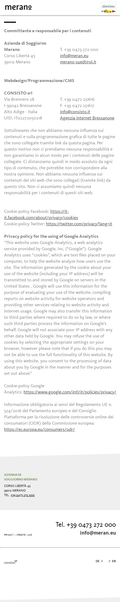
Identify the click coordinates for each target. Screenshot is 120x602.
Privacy (9, 535)
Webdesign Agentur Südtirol (10, 561)
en (114, 561)
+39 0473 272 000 (23, 495)
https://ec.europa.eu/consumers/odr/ (39, 429)
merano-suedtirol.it (78, 62)
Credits (20, 535)
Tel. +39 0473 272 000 (86, 525)
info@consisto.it (75, 112)
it (105, 561)
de (97, 561)
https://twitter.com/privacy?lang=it (79, 224)
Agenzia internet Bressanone (87, 118)
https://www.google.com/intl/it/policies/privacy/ (70, 392)
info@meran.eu (74, 56)
